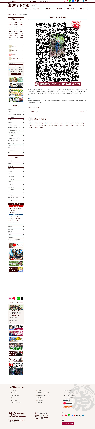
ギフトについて (14, 400)
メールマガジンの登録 (68, 423)
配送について (14, 392)
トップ (13, 8)
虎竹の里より (70, 8)
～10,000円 (12, 210)
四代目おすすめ (11, 195)
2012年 (46, 125)
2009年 (61, 125)
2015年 (31, 125)
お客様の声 (47, 8)
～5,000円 (19, 208)
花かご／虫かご (11, 143)
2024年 (41, 123)
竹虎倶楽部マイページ (84, 5)
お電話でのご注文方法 (68, 392)
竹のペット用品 (11, 150)
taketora (31, 107)
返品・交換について (15, 395)
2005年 (82, 125)
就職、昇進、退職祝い (14, 222)
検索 (17, 73)
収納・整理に (11, 187)
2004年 (31, 127)
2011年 (51, 125)
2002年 (41, 127)
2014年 (38, 107)
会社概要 (24, 8)
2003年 (36, 127)
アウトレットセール (12, 200)
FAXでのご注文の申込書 (68, 395)
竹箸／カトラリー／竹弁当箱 (14, 114)
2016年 (82, 123)
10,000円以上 (13, 212)
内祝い (17, 220)
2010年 (56, 125)
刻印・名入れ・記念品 (13, 197)
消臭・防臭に (11, 189)
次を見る (82, 111)
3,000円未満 (12, 208)
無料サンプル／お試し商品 (14, 239)
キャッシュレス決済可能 (68, 397)
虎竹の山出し (32, 98)
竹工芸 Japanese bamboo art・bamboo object (15, 146)
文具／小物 (10, 135)
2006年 (77, 125)
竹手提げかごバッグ (12, 125)
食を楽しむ (10, 160)
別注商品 (10, 231)
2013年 (41, 125)
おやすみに (10, 171)
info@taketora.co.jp (16, 313)
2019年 (67, 123)
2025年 (36, 123)
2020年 (61, 123)
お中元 (16, 216)
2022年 (51, 123)
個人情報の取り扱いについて (43, 395)
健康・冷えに (11, 168)
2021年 (56, 123)
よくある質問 (59, 8)
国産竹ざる (10, 119)
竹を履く (10, 174)
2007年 (72, 125)
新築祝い (12, 220)
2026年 (31, 123)
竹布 (9, 152)
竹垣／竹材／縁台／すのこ (14, 132)
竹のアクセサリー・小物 (13, 138)
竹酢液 (9, 111)
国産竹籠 (10, 122)
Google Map (12, 421)
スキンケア (10, 166)
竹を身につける (11, 179)
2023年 (46, 123)
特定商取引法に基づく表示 (43, 392)
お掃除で (10, 181)
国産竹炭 (10, 109)
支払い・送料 (36, 8)
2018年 (72, 123)
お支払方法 (13, 390)
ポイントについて (15, 397)
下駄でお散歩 (11, 176)
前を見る (33, 111)
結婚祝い (12, 218)
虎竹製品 (10, 226)
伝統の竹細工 (11, 229)
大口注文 (10, 234)
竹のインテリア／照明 (13, 140)
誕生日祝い (18, 218)
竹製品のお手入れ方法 (16, 402)
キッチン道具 (11, 117)
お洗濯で (10, 184)
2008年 (67, 125)
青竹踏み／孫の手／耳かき (14, 130)
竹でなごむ (10, 192)
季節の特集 (10, 237)
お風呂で (10, 163)
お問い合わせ (75, 5)
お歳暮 (11, 216)
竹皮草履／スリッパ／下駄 (14, 127)
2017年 (77, 123)
